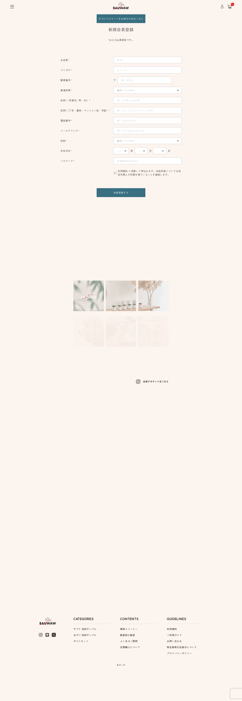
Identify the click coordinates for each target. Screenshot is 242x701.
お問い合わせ (174, 667)
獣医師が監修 (127, 661)
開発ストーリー (129, 655)
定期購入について (130, 673)
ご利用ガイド (174, 661)
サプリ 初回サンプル (85, 655)
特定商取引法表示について (182, 673)
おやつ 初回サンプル (85, 661)
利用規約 (123, 172)
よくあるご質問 (129, 667)
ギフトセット (80, 667)
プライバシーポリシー (179, 679)
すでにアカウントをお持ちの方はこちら (121, 19)
